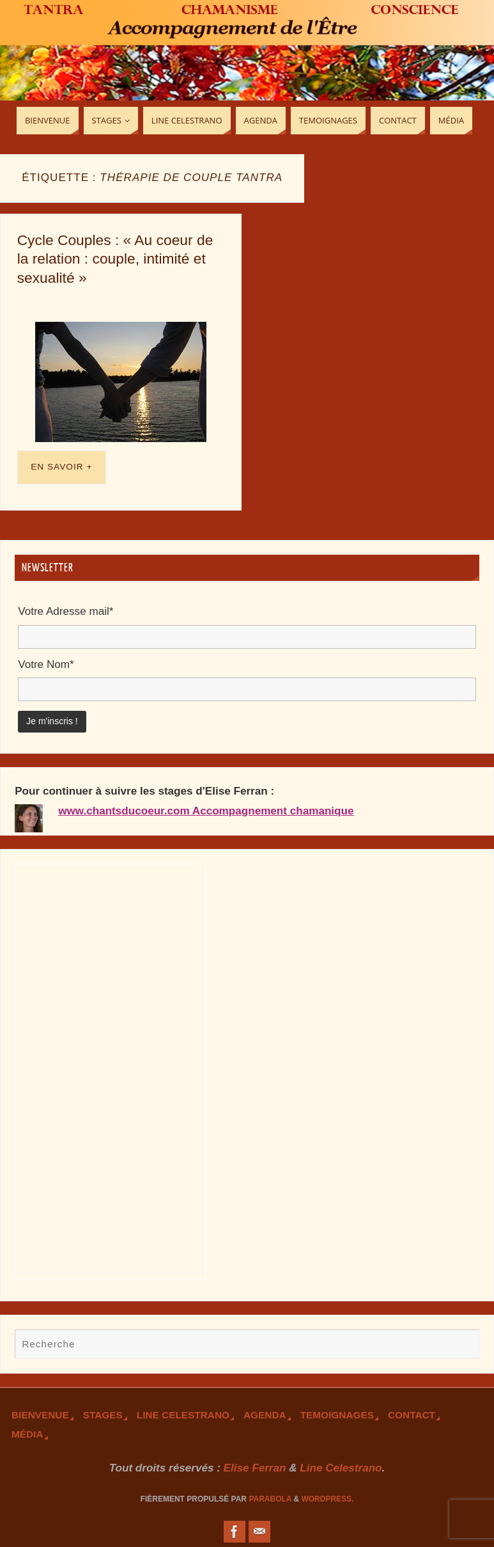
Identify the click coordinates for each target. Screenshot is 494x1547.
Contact (411, 1414)
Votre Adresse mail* (65, 611)
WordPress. (327, 1499)
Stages (103, 1414)
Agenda (264, 1414)
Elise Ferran (255, 1468)
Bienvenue (40, 1414)
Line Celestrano (183, 1414)
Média (27, 1434)
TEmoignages (337, 1414)
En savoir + (61, 467)
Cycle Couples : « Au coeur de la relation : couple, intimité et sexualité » (115, 259)
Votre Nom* (45, 664)
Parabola (270, 1499)
